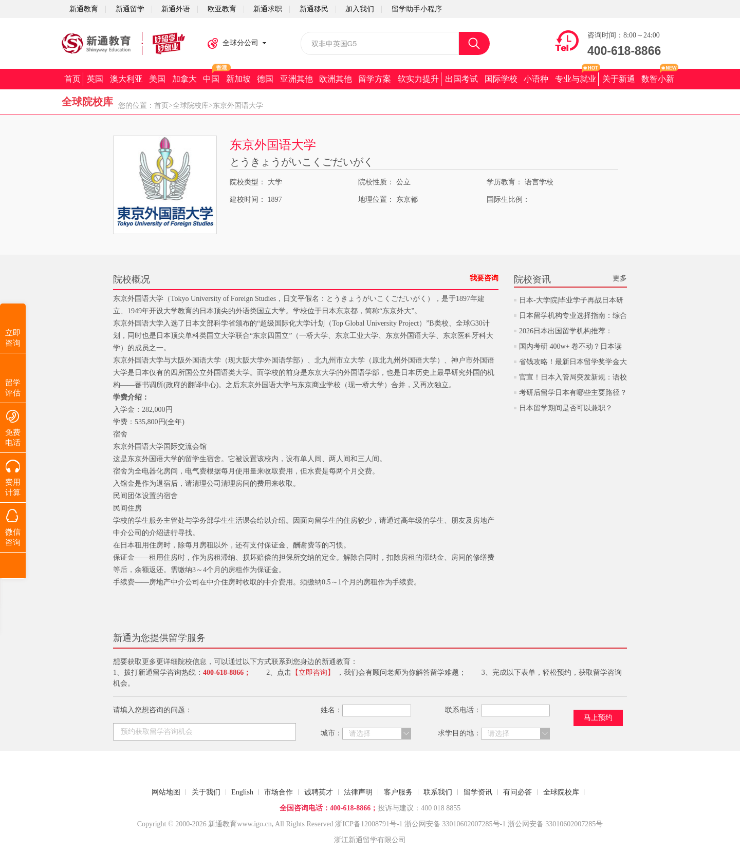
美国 (157, 78)
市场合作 (278, 792)
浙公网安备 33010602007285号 (452, 824)
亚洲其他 (296, 78)
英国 (95, 78)
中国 (211, 78)
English (242, 792)
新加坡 (238, 78)
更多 (620, 278)
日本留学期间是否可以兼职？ (566, 408)
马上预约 (598, 718)
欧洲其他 (335, 78)
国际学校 (501, 78)
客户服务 (398, 792)
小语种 (536, 78)
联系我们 (437, 792)
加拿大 (184, 78)
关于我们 (206, 792)
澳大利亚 (126, 78)
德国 (265, 78)
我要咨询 (484, 278)
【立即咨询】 (313, 672)
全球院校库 (191, 105)
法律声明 (358, 792)
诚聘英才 (318, 792)
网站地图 (166, 792)
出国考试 (461, 78)
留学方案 (374, 78)
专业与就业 (575, 78)
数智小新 (657, 78)
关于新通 (618, 78)
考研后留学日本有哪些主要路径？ (573, 392)
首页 (72, 78)
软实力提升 (418, 78)
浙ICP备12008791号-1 (368, 824)
